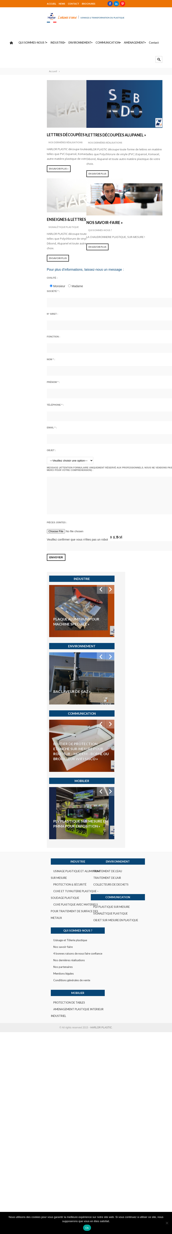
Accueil (10, 3)
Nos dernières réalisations (25, 146)
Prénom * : (12, 386)
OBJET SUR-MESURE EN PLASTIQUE (118, 795)
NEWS (21, 3)
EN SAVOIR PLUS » (18, 172)
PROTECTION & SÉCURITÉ (31, 759)
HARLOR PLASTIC (101, 896)
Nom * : (10, 363)
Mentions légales (25, 842)
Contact (32, 3)
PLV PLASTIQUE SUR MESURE (114, 782)
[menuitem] (11, 46)
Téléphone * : (14, 408)
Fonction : (12, 340)
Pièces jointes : (16, 532)
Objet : (10, 454)
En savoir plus (17, 261)
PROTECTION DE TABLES (30, 871)
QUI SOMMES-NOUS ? (100, 234)
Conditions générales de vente (33, 848)
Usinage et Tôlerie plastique (32, 808)
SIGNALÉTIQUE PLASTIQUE (23, 230)
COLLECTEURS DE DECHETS (114, 759)
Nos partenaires (24, 835)
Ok (87, 1227)
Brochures (47, 3)
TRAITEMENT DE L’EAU (110, 746)
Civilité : (11, 281)
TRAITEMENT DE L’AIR (110, 753)
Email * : (11, 431)
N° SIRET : (11, 317)
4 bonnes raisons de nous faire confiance (39, 822)
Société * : (12, 295)
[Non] (167, 1223)
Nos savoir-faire (24, 815)
